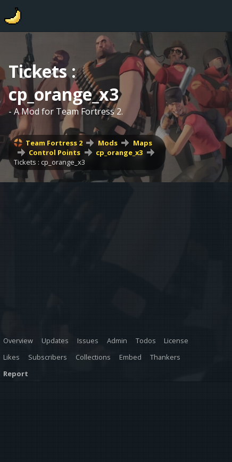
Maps (142, 143)
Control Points (54, 152)
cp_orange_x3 (119, 152)
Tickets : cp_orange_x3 (49, 162)
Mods (108, 143)
